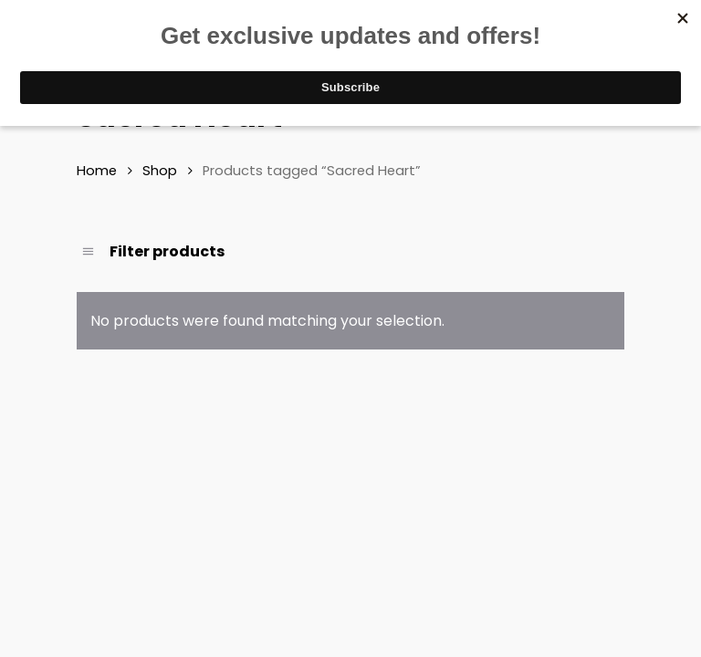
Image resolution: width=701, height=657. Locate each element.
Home (97, 171)
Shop (159, 171)
